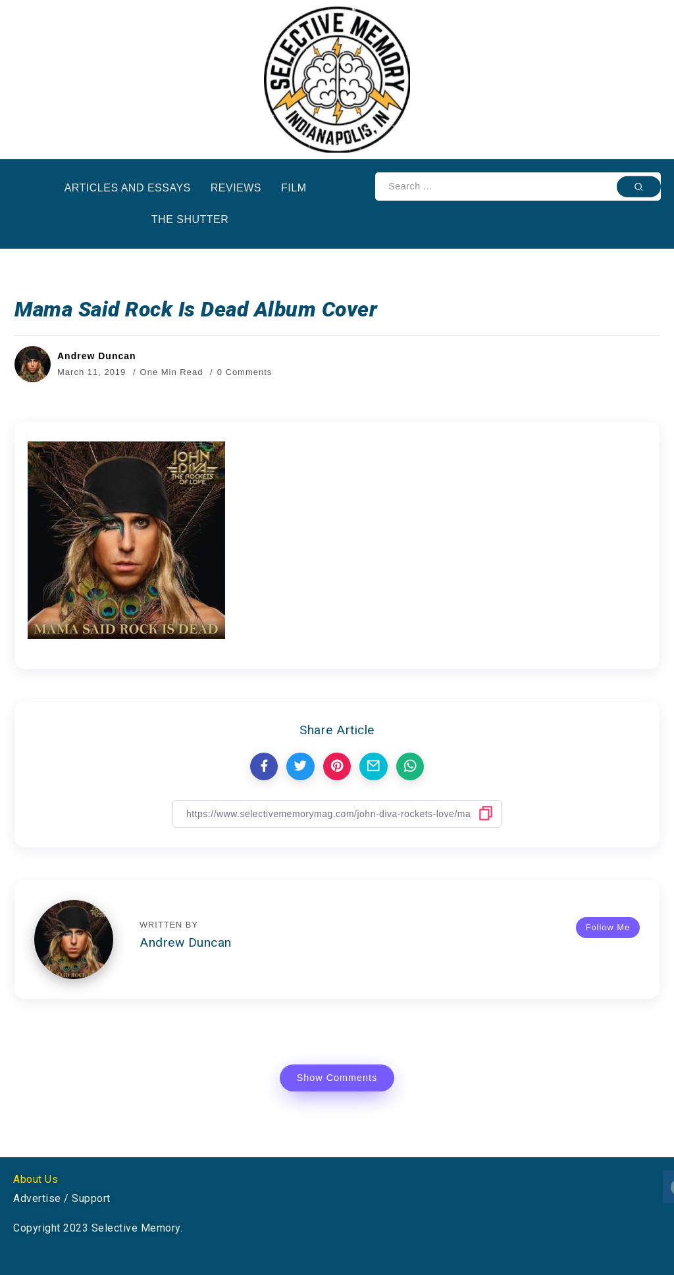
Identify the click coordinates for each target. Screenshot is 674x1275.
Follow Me (608, 927)
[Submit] (639, 186)
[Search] (518, 186)
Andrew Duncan (96, 356)
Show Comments (337, 1077)
